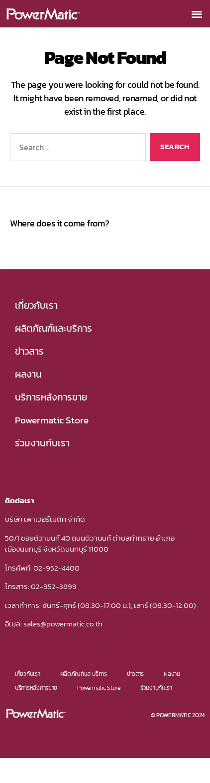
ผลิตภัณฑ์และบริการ (53, 328)
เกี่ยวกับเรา (36, 305)
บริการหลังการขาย (51, 397)
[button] (196, 13)
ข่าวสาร (29, 351)
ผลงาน (28, 374)
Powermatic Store (52, 420)
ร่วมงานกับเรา (42, 443)
